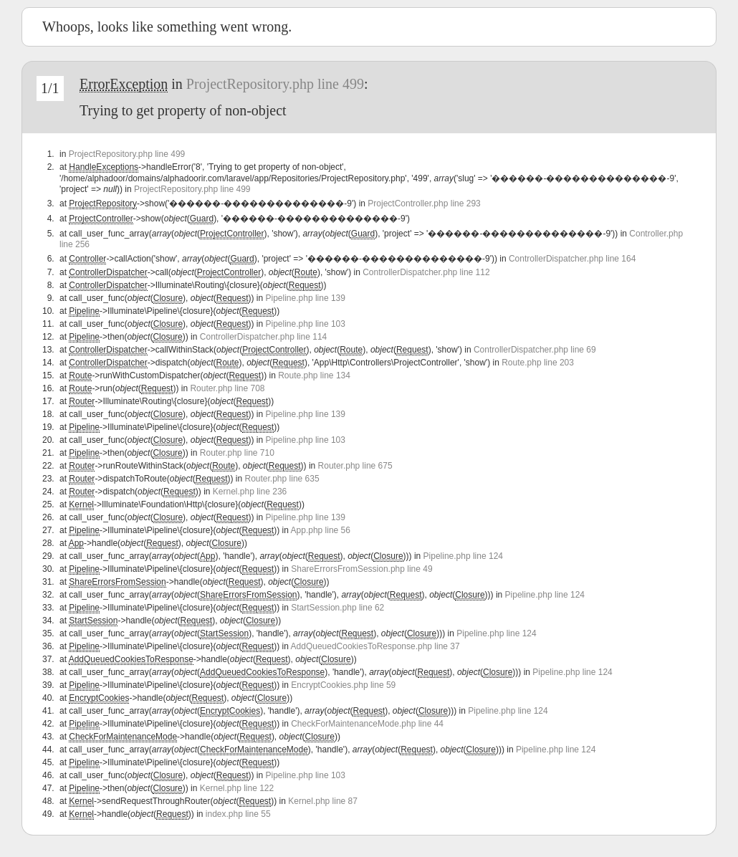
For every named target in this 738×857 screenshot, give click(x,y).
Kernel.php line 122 (237, 788)
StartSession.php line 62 (337, 608)
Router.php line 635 (282, 479)
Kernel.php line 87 (323, 801)
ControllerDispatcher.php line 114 (263, 337)
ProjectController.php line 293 (424, 203)
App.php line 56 (320, 530)
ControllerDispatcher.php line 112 (426, 272)
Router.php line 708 (227, 388)
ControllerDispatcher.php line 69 (535, 350)
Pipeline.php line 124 (463, 556)
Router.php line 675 (355, 466)
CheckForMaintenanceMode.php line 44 (367, 724)
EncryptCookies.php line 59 (343, 685)
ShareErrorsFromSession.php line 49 (361, 569)
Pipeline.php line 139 (305, 298)
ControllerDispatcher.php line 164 (572, 259)
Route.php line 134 (314, 375)
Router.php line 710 (237, 453)
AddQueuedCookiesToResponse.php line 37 (375, 646)
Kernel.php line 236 (250, 492)
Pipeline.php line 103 (305, 324)
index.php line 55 (238, 814)
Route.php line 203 (538, 363)
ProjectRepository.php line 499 (275, 84)
